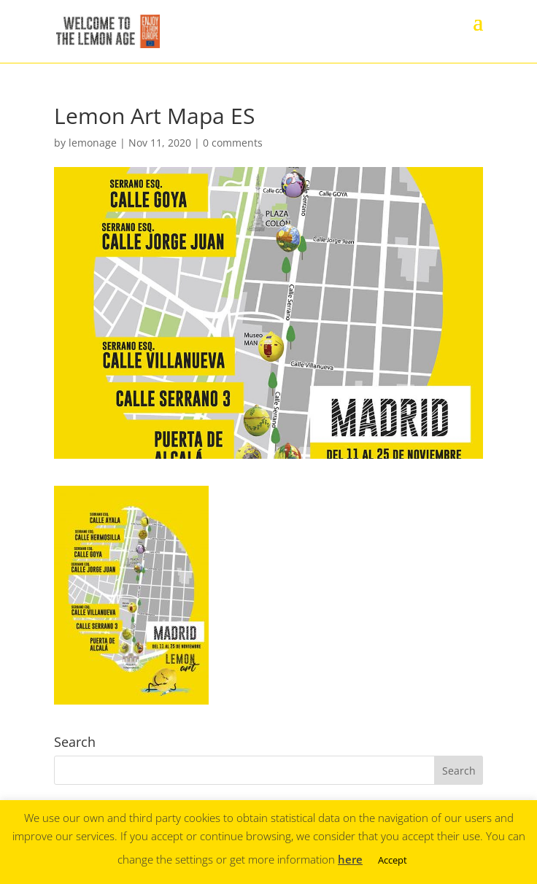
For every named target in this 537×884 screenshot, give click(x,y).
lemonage (93, 143)
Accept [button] (392, 859)
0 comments (233, 143)
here (350, 859)
